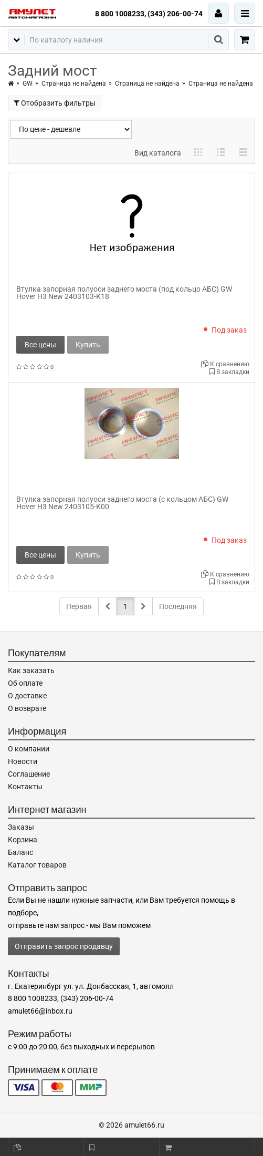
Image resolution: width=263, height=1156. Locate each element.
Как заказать (31, 670)
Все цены (40, 344)
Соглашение (29, 774)
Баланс (20, 852)
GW (28, 83)
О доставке (27, 695)
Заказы (21, 827)
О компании (28, 749)
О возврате (27, 708)
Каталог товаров (37, 865)
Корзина (22, 839)
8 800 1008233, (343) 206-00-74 (149, 13)
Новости (22, 761)
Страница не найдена (73, 83)
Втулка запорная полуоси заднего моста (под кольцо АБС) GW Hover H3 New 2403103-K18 (124, 293)
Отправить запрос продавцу (64, 946)
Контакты (25, 786)
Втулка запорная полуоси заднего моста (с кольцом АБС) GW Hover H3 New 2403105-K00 (122, 503)
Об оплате (25, 683)
